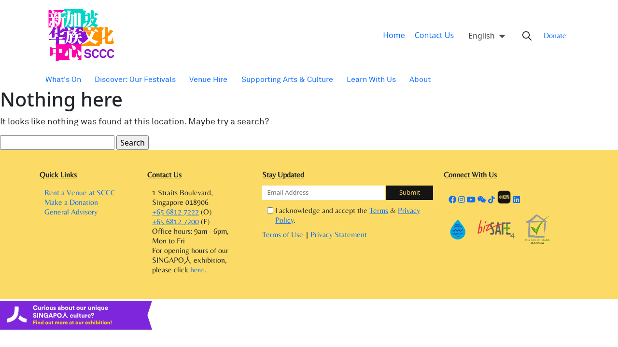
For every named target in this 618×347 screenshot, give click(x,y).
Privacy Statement (338, 225)
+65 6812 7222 (175, 212)
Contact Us (434, 35)
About (401, 79)
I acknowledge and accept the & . (352, 210)
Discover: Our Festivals (130, 79)
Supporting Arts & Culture (275, 79)
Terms (376, 210)
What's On (62, 79)
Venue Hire (200, 79)
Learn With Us (355, 79)
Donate (551, 36)
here (197, 275)
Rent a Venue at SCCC (79, 193)
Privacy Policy (411, 210)
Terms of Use (283, 225)
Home (397, 35)
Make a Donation (71, 205)
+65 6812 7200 (175, 224)
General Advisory (71, 217)
